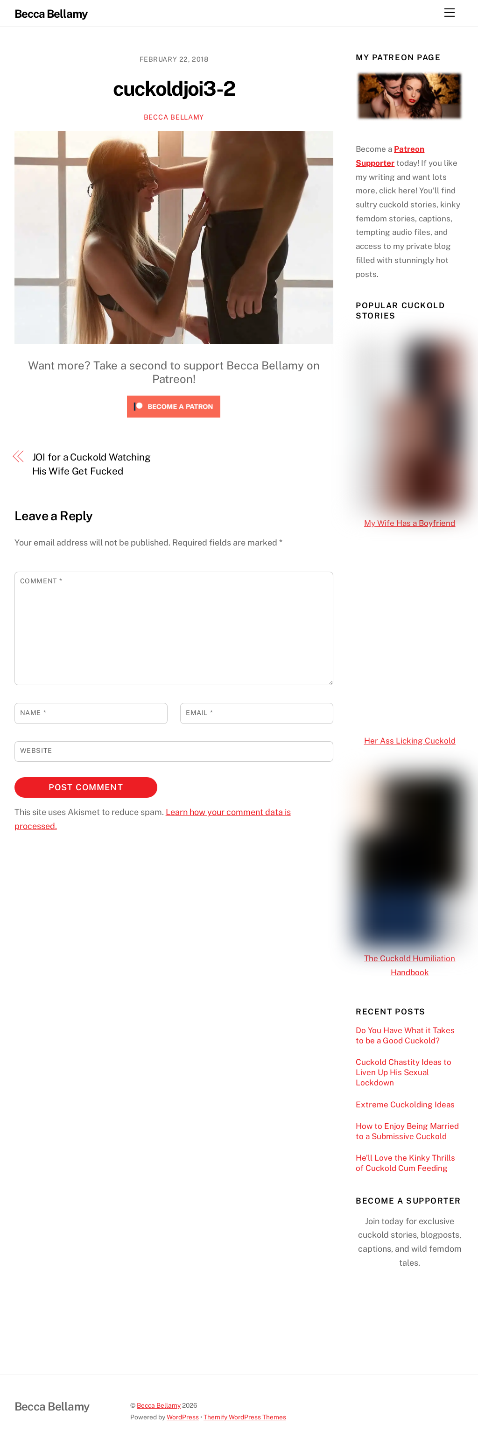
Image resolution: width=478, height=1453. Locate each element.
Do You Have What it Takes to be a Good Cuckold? (405, 1035)
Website (36, 750)
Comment (41, 581)
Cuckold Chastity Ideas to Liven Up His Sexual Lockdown (403, 1072)
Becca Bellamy (174, 117)
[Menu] (449, 12)
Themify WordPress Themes (245, 1417)
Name (33, 712)
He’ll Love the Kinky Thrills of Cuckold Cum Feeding (405, 1163)
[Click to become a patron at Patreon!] (173, 419)
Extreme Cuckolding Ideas (405, 1104)
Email (199, 712)
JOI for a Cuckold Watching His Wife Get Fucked (91, 464)
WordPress (183, 1417)
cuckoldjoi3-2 (174, 88)
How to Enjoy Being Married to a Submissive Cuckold (407, 1131)
